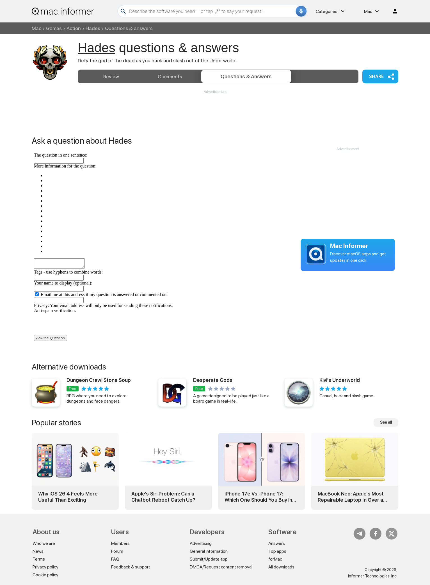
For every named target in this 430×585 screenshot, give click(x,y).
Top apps (277, 551)
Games (54, 28)
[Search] (212, 11)
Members (120, 543)
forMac (275, 559)
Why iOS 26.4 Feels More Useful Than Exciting (68, 497)
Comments (170, 76)
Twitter (391, 534)
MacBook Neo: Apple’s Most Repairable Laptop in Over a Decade (351, 497)
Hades (93, 28)
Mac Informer (349, 245)
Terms (39, 559)
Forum (117, 551)
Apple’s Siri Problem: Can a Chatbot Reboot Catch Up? (163, 497)
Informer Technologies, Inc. (372, 576)
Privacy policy (45, 567)
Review (111, 76)
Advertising (201, 543)
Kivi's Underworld (339, 380)
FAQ (115, 559)
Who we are (44, 543)
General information (209, 551)
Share (376, 76)
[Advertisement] (215, 111)
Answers (246, 76)
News (38, 551)
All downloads (281, 567)
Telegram (359, 534)
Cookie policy (45, 574)
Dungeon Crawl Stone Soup (99, 380)
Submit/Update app (209, 559)
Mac (36, 28)
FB (375, 534)
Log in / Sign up (392, 11)
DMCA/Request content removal (221, 567)
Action (74, 28)
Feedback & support (130, 567)
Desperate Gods (212, 380)
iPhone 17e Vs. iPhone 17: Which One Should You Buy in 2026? (258, 497)
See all (386, 422)
